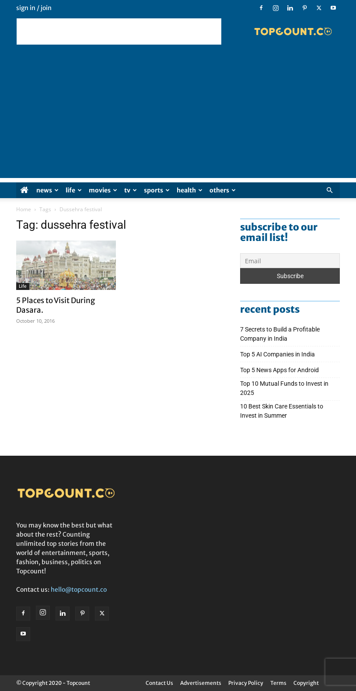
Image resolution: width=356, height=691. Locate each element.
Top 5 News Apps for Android (280, 369)
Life (74, 190)
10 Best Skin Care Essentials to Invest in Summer (281, 411)
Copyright (306, 683)
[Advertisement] (119, 31)
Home (23, 209)
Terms (278, 683)
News (47, 190)
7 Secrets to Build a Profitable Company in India (280, 334)
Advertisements (200, 683)
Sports (157, 190)
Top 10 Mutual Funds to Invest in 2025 (284, 388)
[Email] (290, 260)
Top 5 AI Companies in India (277, 354)
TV (130, 190)
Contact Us (159, 683)
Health (189, 190)
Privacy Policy (245, 683)
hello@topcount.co (79, 589)
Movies (103, 190)
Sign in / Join (34, 8)
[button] (329, 190)
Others (222, 190)
